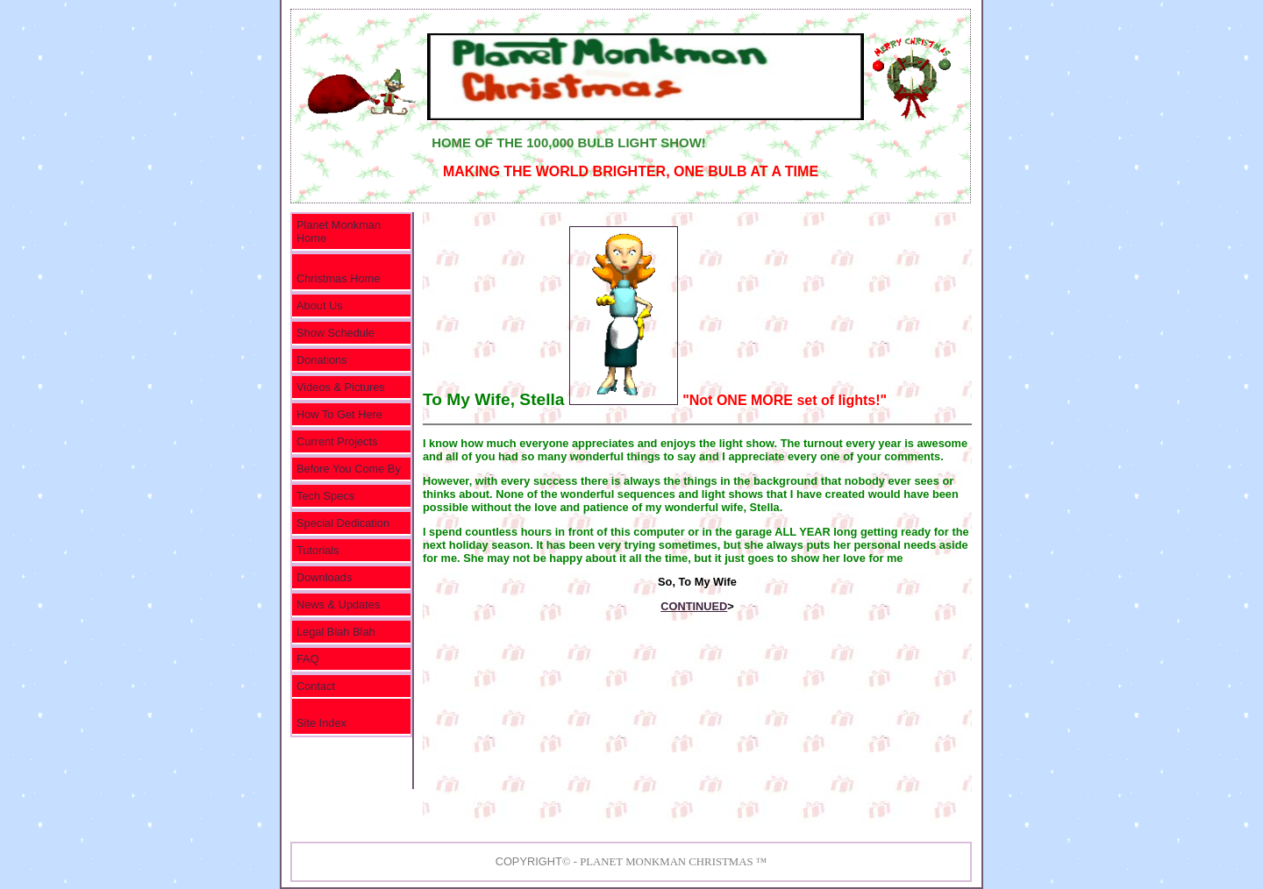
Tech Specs (325, 495)
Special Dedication (342, 523)
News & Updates (338, 604)
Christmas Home (338, 278)
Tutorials (317, 550)
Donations (321, 359)
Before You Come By (348, 468)
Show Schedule (335, 332)
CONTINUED (693, 606)
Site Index (321, 722)
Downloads (324, 577)
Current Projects (336, 441)
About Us (319, 305)
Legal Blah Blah (335, 631)
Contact (315, 686)
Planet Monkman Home (338, 231)
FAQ (307, 658)
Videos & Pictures (340, 387)
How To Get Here (339, 414)
